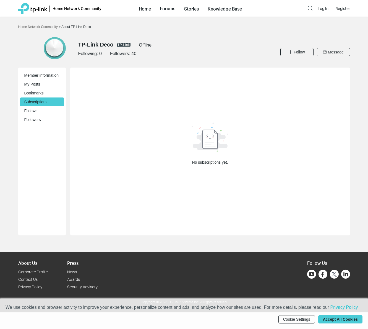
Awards (73, 279)
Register (342, 9)
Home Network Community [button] (77, 8)
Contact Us (28, 279)
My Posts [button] (32, 84)
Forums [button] (167, 8)
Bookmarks (34, 93)
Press (73, 263)
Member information (41, 75)
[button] (144, 8)
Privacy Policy (30, 286)
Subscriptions (36, 102)
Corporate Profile (33, 271)
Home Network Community (38, 27)
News (72, 271)
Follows (30, 111)
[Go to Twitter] (334, 275)
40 (133, 53)
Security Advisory (82, 286)
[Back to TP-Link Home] (32, 8)
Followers (32, 119)
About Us (27, 263)
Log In (323, 9)
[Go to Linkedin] (345, 274)
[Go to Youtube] (311, 274)
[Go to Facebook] (323, 274)
